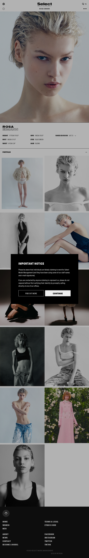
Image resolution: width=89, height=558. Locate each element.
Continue (58, 293)
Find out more (31, 293)
